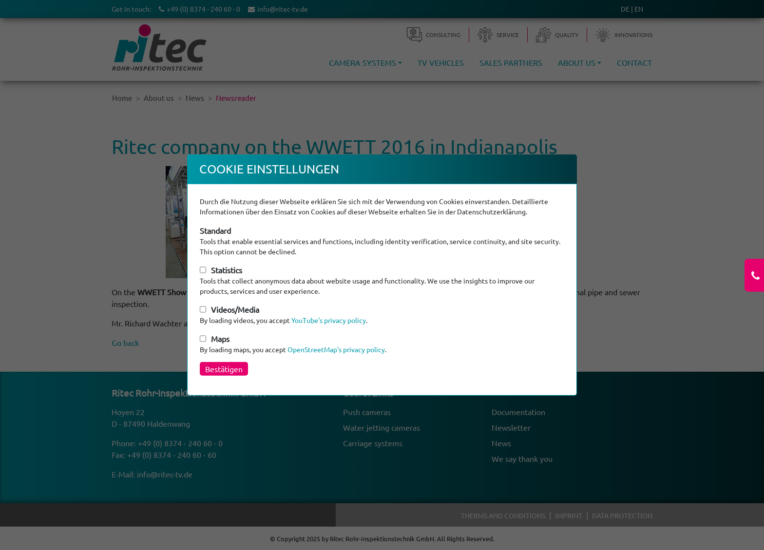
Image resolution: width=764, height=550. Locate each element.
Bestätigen (224, 369)
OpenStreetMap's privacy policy (336, 349)
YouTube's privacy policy (328, 320)
